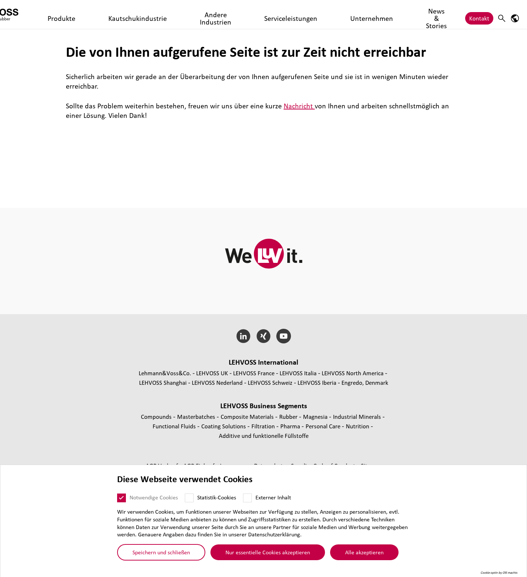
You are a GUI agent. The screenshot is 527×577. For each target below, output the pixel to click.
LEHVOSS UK (212, 372)
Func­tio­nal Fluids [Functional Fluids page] (175, 425)
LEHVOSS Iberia (317, 382)
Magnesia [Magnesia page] (316, 416)
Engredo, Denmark (364, 382)
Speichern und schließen (161, 552)
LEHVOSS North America (353, 372)
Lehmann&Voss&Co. (165, 372)
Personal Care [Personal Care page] (324, 425)
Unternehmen (299, 14)
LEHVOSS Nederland (217, 382)
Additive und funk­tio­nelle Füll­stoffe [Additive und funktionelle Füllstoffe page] (264, 435)
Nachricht (299, 106)
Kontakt (479, 14)
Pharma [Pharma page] (291, 425)
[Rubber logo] (38, 14)
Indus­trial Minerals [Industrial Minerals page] (357, 416)
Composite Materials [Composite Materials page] (248, 416)
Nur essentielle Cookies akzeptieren (267, 552)
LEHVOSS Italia (298, 372)
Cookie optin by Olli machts (499, 572)
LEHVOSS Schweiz (270, 382)
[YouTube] (283, 336)
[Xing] (264, 336)
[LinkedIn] (243, 336)
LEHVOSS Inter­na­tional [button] (263, 362)
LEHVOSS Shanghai (163, 382)
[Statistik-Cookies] (189, 498)
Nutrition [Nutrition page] (358, 425)
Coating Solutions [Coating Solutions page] (224, 425)
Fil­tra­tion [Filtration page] (263, 425)
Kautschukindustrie (142, 14)
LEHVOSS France (253, 372)
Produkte (98, 14)
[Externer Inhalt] (247, 498)
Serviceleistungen (251, 14)
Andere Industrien (198, 14)
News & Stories (344, 14)
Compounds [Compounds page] (157, 416)
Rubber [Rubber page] (289, 416)
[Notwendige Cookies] (121, 498)
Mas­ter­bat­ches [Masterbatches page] (197, 416)
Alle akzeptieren (364, 552)
